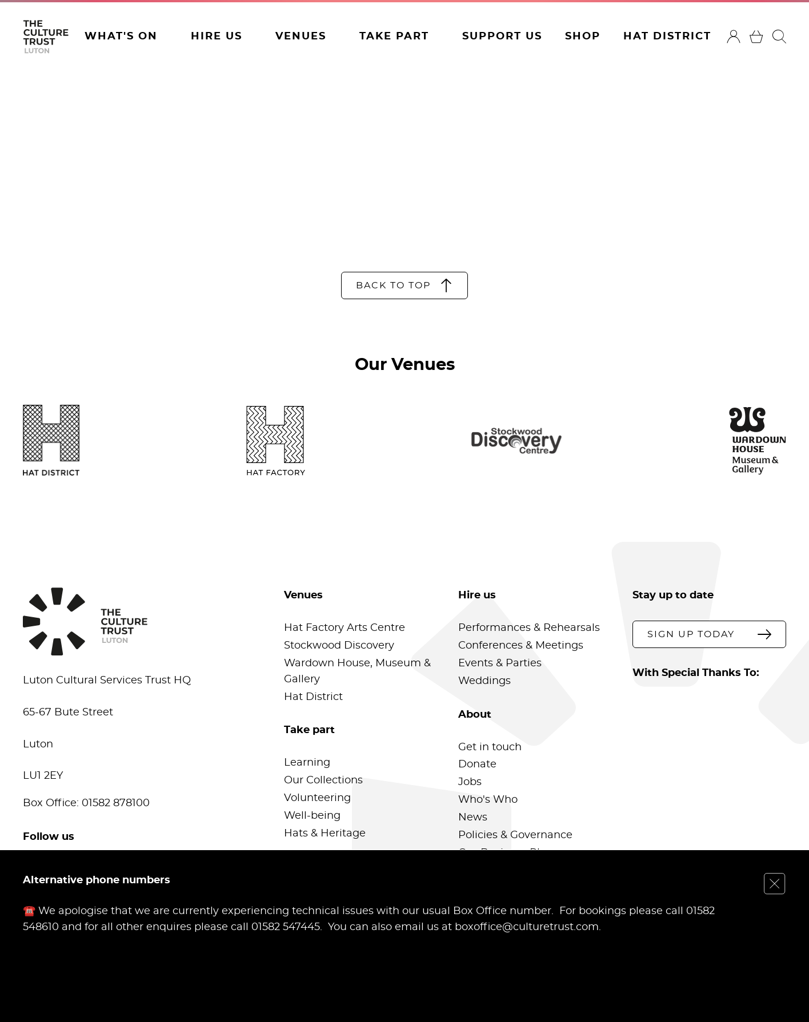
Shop (582, 36)
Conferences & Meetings (520, 646)
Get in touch (490, 747)
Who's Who (488, 800)
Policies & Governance (515, 835)
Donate (477, 764)
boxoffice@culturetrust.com (527, 927)
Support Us (502, 36)
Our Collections (323, 780)
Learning (307, 763)
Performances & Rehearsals (529, 628)
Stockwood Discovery (339, 646)
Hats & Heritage (325, 833)
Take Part (394, 36)
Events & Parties (500, 663)
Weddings (484, 681)
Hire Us (216, 36)
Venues (300, 36)
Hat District (667, 36)
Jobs (470, 782)
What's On (121, 36)
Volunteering (317, 798)
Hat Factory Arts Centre (344, 628)
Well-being (312, 816)
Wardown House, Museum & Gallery (357, 671)
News (472, 817)
